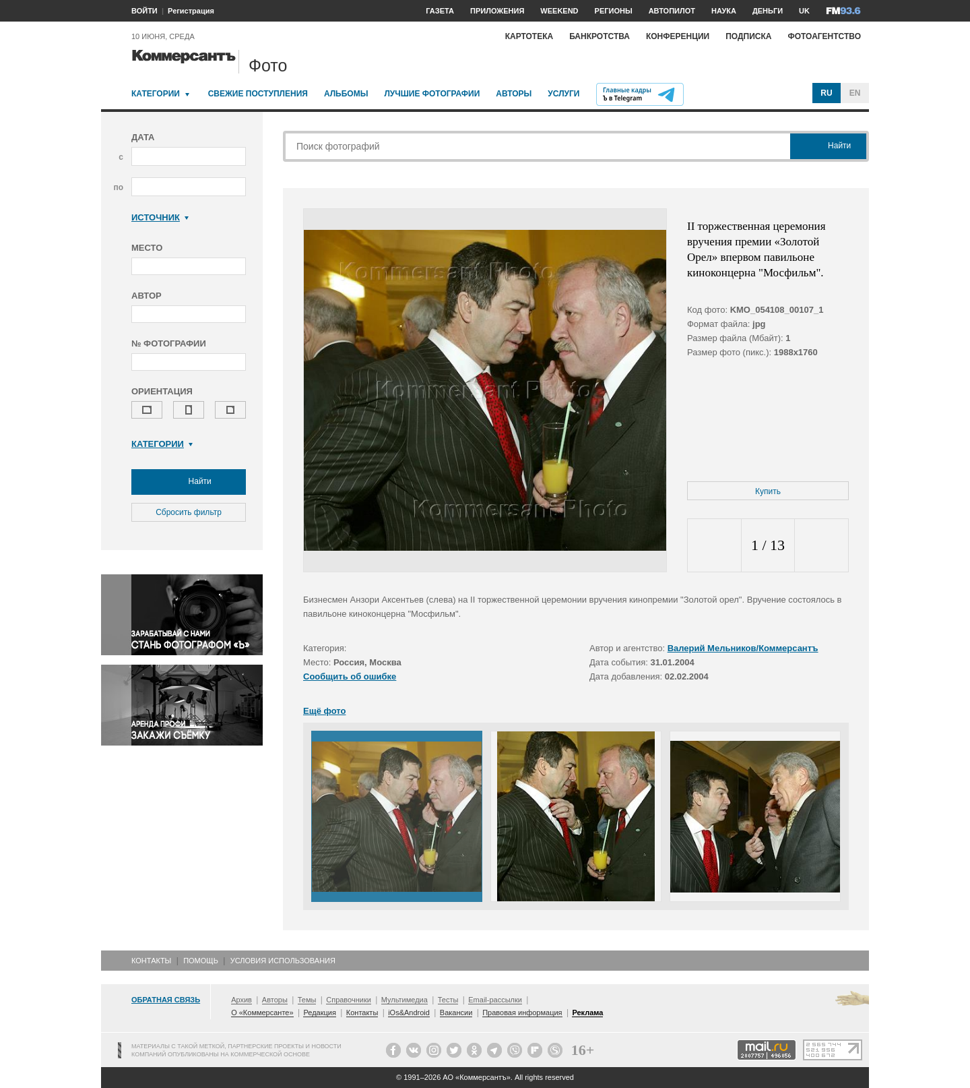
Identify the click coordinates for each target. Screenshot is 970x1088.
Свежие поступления (258, 93)
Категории (155, 93)
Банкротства (599, 36)
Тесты (448, 1000)
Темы (307, 1000)
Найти (189, 482)
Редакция (319, 1012)
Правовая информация (522, 1012)
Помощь (200, 961)
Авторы (513, 93)
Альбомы (346, 93)
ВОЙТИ (144, 11)
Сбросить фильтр (189, 512)
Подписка (748, 36)
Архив (241, 1000)
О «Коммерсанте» (262, 1012)
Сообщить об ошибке (349, 676)
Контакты (151, 961)
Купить (768, 491)
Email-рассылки (495, 1000)
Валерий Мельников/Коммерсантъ (743, 648)
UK (804, 11)
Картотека (529, 36)
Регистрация (191, 11)
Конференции (677, 36)
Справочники (348, 1000)
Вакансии (456, 1012)
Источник (160, 217)
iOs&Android (409, 1012)
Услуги (563, 93)
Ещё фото (324, 711)
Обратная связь (165, 1000)
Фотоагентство (824, 36)
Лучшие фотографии (432, 93)
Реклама (587, 1012)
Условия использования (282, 961)
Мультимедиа (404, 1000)
